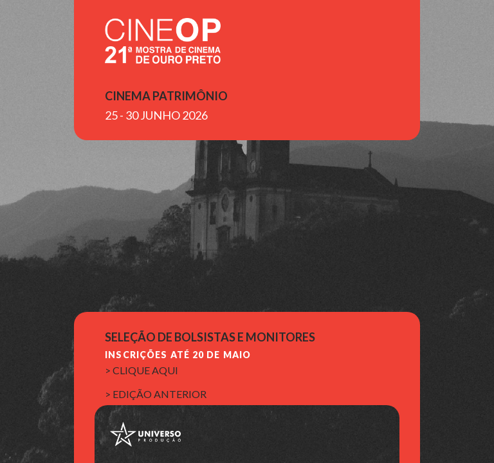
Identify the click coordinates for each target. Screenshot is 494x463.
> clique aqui (141, 370)
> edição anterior (155, 394)
